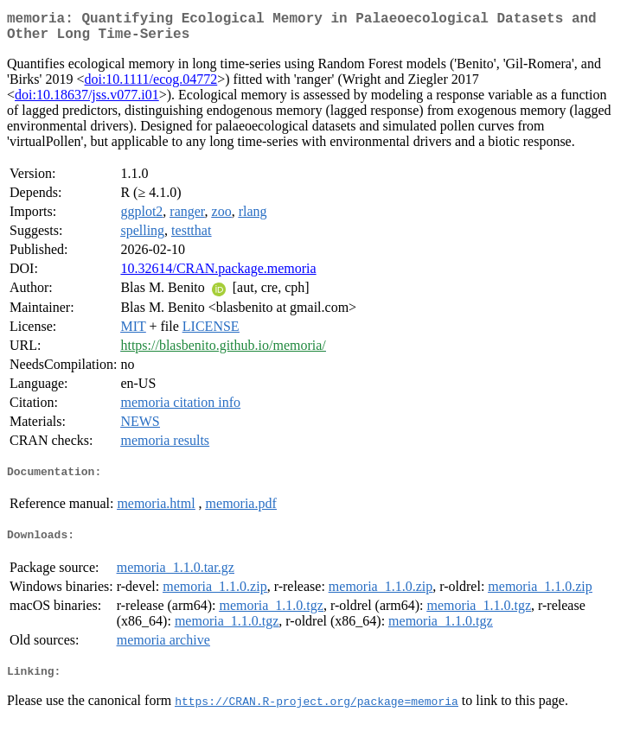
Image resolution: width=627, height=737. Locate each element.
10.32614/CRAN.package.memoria (218, 275)
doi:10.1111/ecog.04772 (150, 86)
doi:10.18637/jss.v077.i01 (87, 101)
